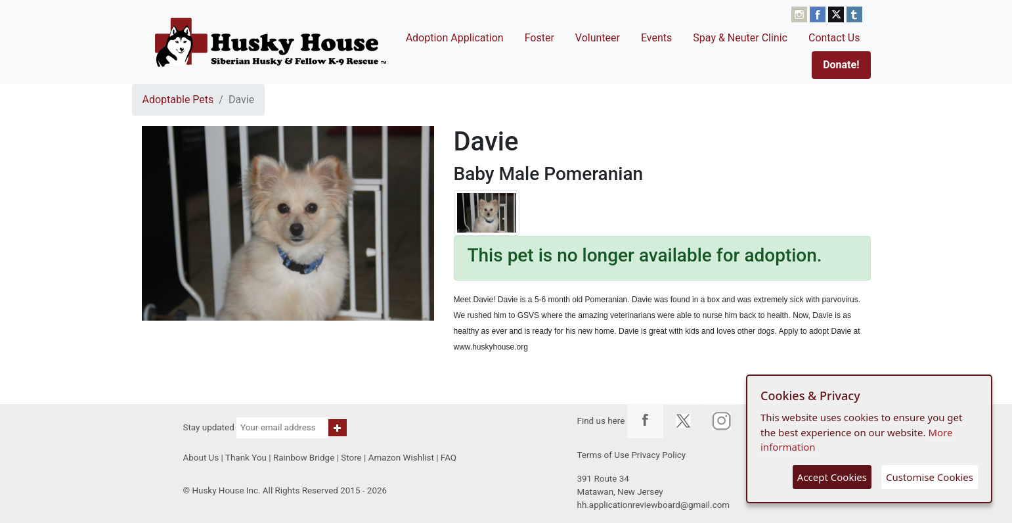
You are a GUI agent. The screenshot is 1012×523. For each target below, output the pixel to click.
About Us (201, 458)
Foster (539, 38)
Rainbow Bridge (303, 458)
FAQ (448, 458)
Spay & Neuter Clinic (740, 38)
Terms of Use (603, 455)
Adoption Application (455, 38)
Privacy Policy (658, 455)
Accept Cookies (832, 477)
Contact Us (834, 38)
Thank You (246, 458)
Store (351, 458)
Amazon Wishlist (401, 458)
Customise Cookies (929, 477)
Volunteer (597, 38)
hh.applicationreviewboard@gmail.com (653, 505)
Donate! (841, 64)
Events (656, 38)
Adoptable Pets (178, 99)
